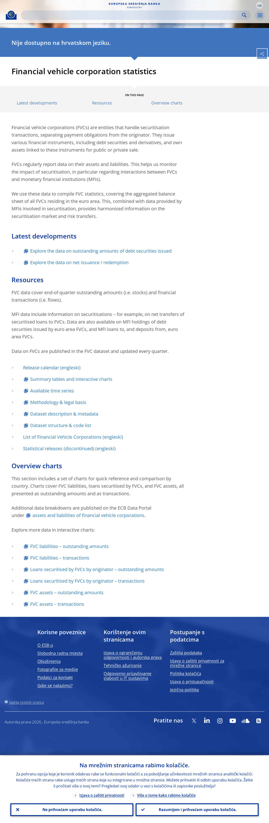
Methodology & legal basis (58, 402)
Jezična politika (184, 689)
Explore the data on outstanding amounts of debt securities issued (101, 251)
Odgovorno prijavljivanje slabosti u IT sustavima (127, 676)
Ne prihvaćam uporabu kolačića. (72, 809)
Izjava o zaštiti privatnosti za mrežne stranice (197, 663)
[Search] (132, 15)
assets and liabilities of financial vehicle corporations (88, 515)
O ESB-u (45, 645)
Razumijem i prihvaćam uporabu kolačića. (197, 809)
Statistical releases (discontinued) (58, 448)
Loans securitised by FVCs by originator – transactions (87, 581)
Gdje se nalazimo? (55, 685)
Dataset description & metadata (64, 414)
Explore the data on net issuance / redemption (79, 262)
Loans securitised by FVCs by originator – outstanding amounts (97, 569)
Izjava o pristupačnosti (192, 681)
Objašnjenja (49, 661)
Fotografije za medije (57, 669)
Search (244, 15)
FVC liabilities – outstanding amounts (69, 546)
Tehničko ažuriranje (123, 665)
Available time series (52, 391)
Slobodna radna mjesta (60, 653)
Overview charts (166, 103)
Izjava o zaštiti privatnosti (101, 794)
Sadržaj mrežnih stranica (26, 702)
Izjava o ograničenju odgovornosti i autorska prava (133, 655)
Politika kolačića (185, 673)
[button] (259, 5)
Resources (102, 103)
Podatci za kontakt (55, 677)
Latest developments (37, 103)
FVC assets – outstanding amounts (67, 592)
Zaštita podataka (186, 652)
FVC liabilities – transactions (59, 558)
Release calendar (41, 367)
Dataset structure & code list (60, 425)
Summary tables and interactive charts (71, 379)
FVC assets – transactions (57, 604)
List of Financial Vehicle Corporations (62, 437)
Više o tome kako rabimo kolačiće (166, 794)
